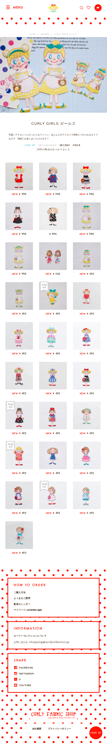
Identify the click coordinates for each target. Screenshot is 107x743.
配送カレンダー (22, 604)
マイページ (28, 610)
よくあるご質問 (22, 598)
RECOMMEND (48, 145)
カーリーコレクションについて (30, 636)
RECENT (65, 145)
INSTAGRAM (24, 673)
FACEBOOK (23, 667)
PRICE (77, 145)
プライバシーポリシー (59, 728)
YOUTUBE (22, 685)
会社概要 (36, 728)
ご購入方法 (19, 592)
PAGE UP (95, 733)
